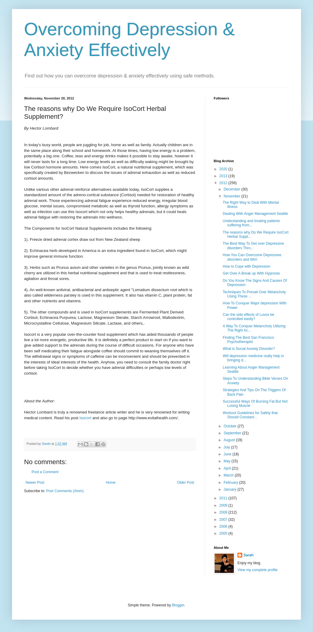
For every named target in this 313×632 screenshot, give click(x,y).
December (232, 189)
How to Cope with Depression (246, 266)
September (233, 433)
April (228, 468)
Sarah (248, 555)
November (232, 196)
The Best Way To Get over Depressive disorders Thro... (253, 245)
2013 (223, 176)
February (231, 482)
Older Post (185, 482)
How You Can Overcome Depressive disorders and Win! (252, 257)
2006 (223, 526)
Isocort (85, 418)
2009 (223, 505)
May (227, 461)
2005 (223, 533)
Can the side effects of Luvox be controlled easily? (248, 317)
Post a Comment (45, 472)
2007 (223, 519)
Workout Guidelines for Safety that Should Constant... (250, 415)
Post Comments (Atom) (65, 491)
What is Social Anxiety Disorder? (249, 349)
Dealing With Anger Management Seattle (255, 214)
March (229, 475)
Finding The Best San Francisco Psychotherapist (248, 339)
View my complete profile (257, 570)
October (230, 426)
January (230, 489)
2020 (223, 169)
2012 (223, 183)
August (230, 440)
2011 (223, 498)
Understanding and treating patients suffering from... (251, 223)
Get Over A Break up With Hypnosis (251, 273)
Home (111, 482)
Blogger (178, 605)
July (227, 447)
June (228, 454)
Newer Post (35, 482)
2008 (223, 512)
